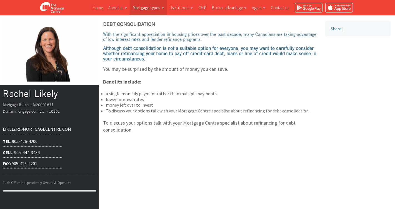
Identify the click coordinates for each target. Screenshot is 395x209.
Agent (258, 7)
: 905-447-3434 (21, 152)
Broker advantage (229, 7)
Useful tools (181, 7)
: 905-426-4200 (20, 141)
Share (336, 28)
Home (98, 7)
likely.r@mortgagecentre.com (32, 129)
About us (117, 7)
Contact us (280, 7)
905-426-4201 (20, 163)
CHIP (202, 7)
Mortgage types (148, 7)
